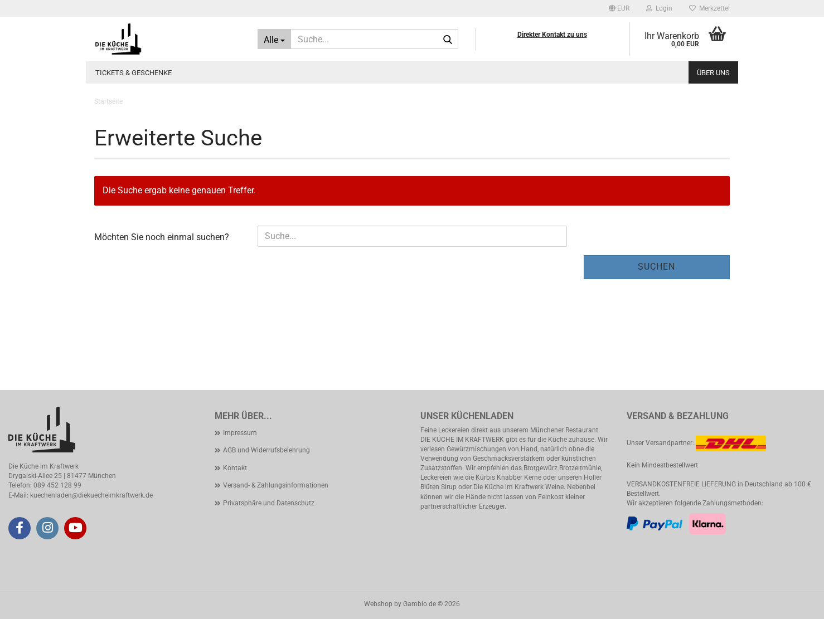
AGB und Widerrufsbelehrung (266, 450)
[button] (619, 8)
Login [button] (659, 8)
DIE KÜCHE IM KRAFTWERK (462, 439)
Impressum (240, 433)
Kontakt (235, 468)
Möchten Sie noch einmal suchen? (161, 237)
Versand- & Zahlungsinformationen (275, 485)
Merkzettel (709, 8)
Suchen (656, 266)
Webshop (378, 604)
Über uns (713, 73)
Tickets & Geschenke (133, 73)
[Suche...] (274, 39)
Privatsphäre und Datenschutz (268, 503)
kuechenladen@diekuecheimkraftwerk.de (91, 495)
